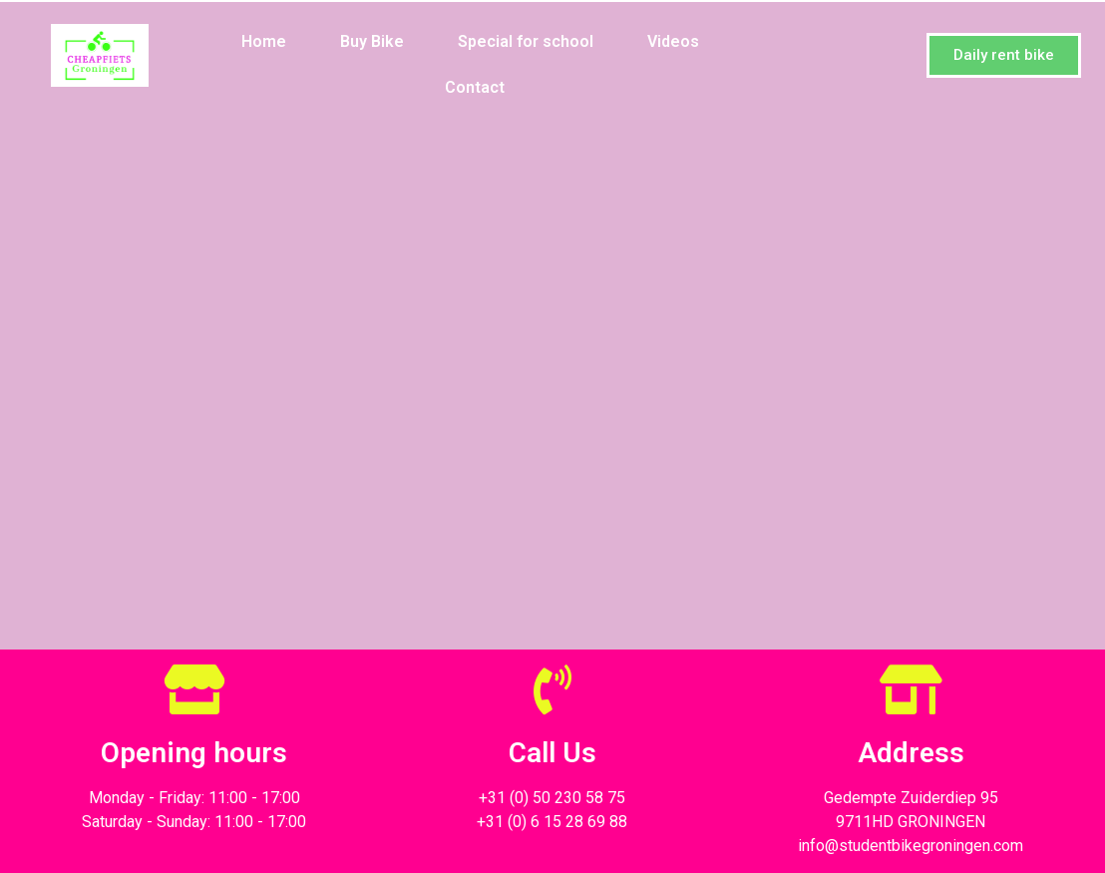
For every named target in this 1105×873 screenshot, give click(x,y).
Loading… (552, 373)
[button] (1003, 55)
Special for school (525, 41)
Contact (475, 87)
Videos (673, 41)
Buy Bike (372, 41)
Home (263, 41)
